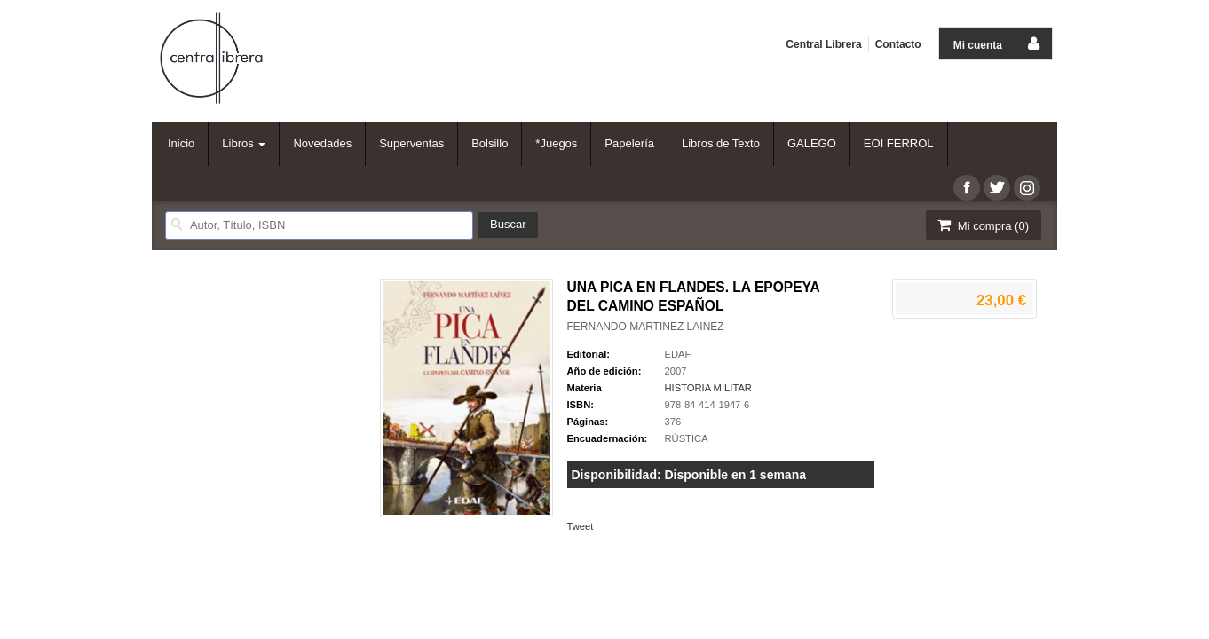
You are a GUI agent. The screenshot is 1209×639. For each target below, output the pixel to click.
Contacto (898, 44)
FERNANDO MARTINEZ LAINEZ (645, 326)
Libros (243, 143)
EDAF (678, 354)
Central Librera (823, 44)
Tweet (580, 526)
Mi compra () (982, 225)
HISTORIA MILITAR (708, 388)
